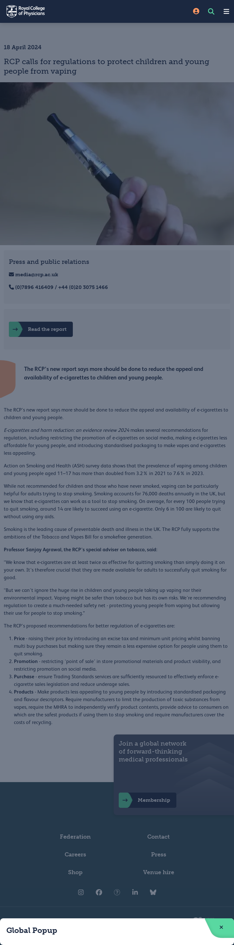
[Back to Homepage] (58, 11)
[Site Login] (196, 11)
